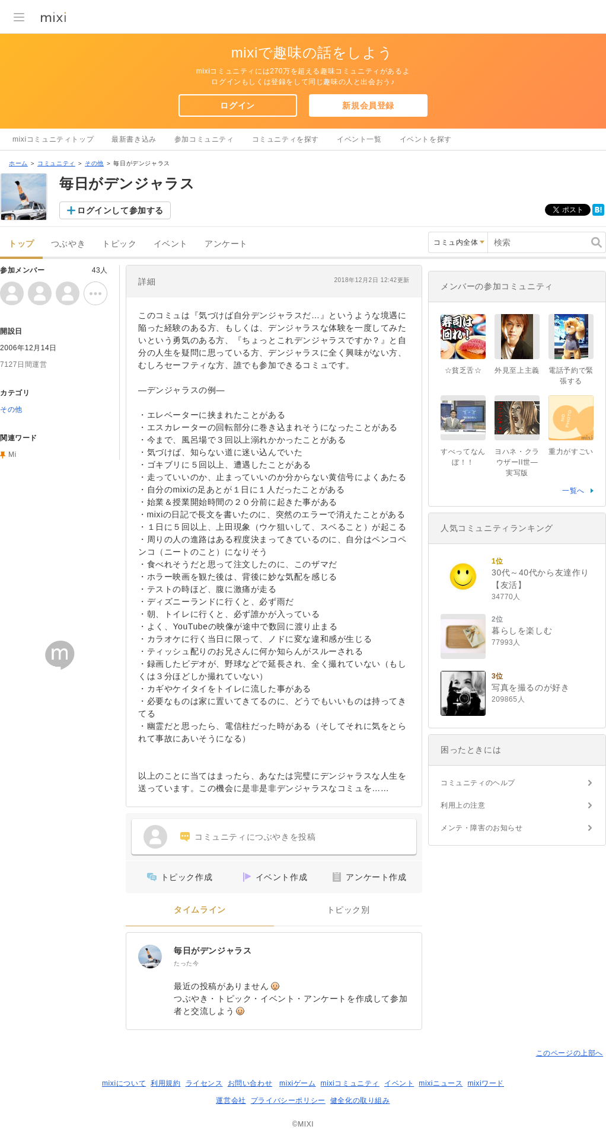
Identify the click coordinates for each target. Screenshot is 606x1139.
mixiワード (485, 1083)
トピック (119, 243)
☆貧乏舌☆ (463, 370)
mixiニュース (441, 1083)
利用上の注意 (463, 805)
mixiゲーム (297, 1083)
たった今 (186, 963)
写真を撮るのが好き (530, 687)
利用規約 (165, 1083)
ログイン (237, 105)
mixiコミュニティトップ (53, 139)
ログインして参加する (120, 210)
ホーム (18, 163)
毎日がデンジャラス (212, 950)
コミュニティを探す (285, 139)
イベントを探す (426, 139)
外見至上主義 (517, 370)
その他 (94, 163)
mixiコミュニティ (350, 1083)
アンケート (226, 243)
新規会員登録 (368, 105)
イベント (171, 243)
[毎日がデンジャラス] (150, 956)
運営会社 (230, 1100)
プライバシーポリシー (288, 1100)
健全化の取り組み (360, 1100)
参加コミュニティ (204, 139)
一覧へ (573, 491)
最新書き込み (134, 139)
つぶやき (68, 243)
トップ (21, 243)
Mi (12, 454)
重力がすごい (571, 451)
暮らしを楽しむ (522, 630)
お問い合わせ (250, 1083)
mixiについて (124, 1083)
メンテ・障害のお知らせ (482, 828)
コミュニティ (56, 163)
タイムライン (200, 910)
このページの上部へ (569, 1053)
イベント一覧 (359, 139)
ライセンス (204, 1083)
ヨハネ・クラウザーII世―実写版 (517, 462)
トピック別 (348, 910)
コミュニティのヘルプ (478, 783)
